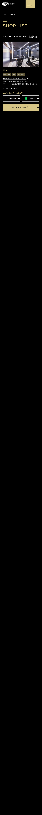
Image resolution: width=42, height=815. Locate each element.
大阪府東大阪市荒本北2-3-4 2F (14, 78)
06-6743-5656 (11, 89)
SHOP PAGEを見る (21, 107)
